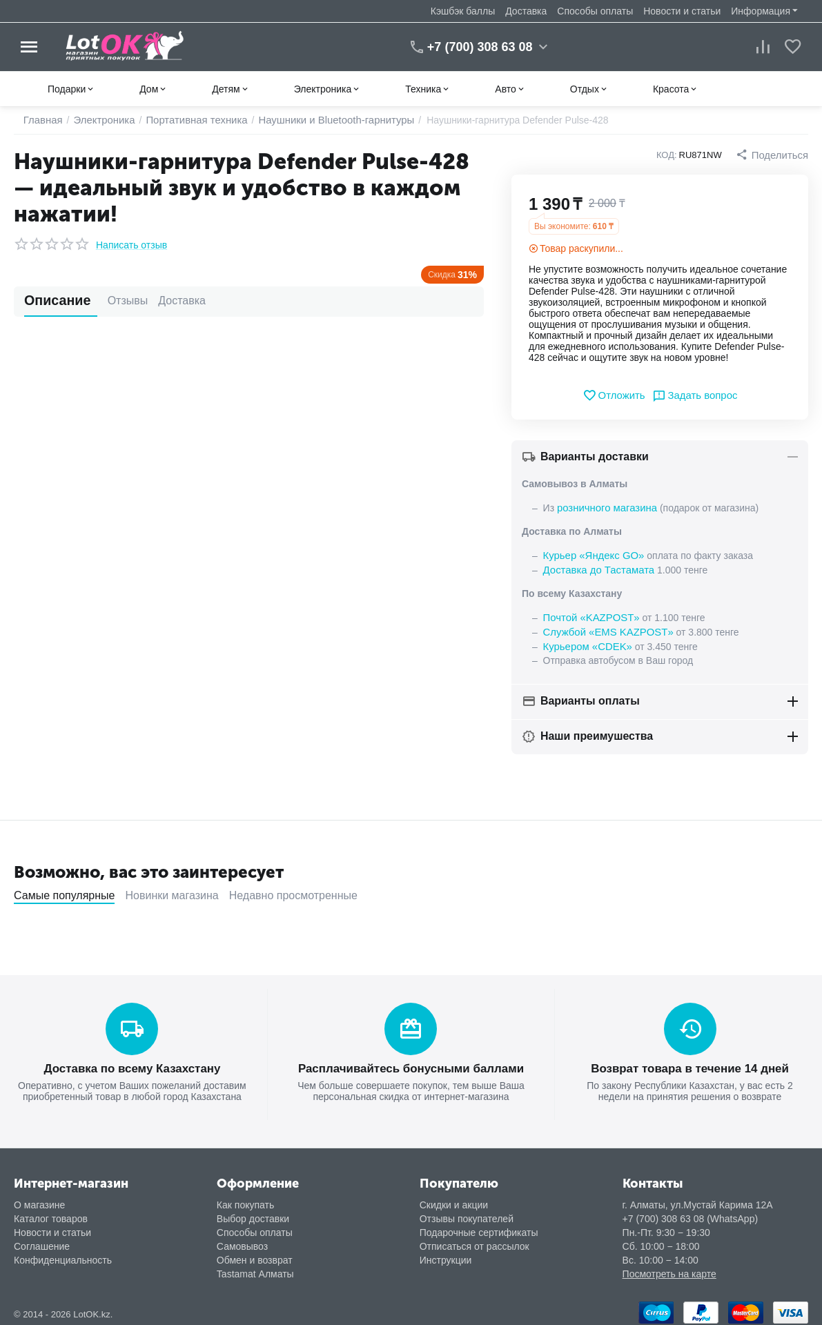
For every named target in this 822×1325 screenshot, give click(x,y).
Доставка (526, 11)
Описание (49, 300)
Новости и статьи (682, 11)
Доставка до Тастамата (595, 567)
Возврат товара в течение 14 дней (689, 1064)
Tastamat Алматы (255, 1268)
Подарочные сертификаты (479, 1227)
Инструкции (446, 1254)
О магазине (39, 1199)
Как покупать (245, 1199)
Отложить (616, 395)
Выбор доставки (253, 1213)
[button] (773, 154)
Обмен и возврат (255, 1254)
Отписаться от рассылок (474, 1240)
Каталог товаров (51, 1213)
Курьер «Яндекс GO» (590, 554)
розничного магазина (604, 507)
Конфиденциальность (63, 1254)
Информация (760, 11)
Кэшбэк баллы (463, 11)
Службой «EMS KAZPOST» (604, 628)
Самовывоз (242, 1240)
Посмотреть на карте (669, 1268)
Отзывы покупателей (466, 1213)
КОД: (670, 155)
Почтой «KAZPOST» (588, 614)
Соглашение (42, 1240)
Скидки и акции (454, 1199)
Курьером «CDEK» (585, 642)
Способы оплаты (595, 11)
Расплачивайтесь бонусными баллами (411, 1064)
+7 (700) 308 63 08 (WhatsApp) (691, 1213)
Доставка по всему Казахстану (131, 1064)
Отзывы (106, 300)
